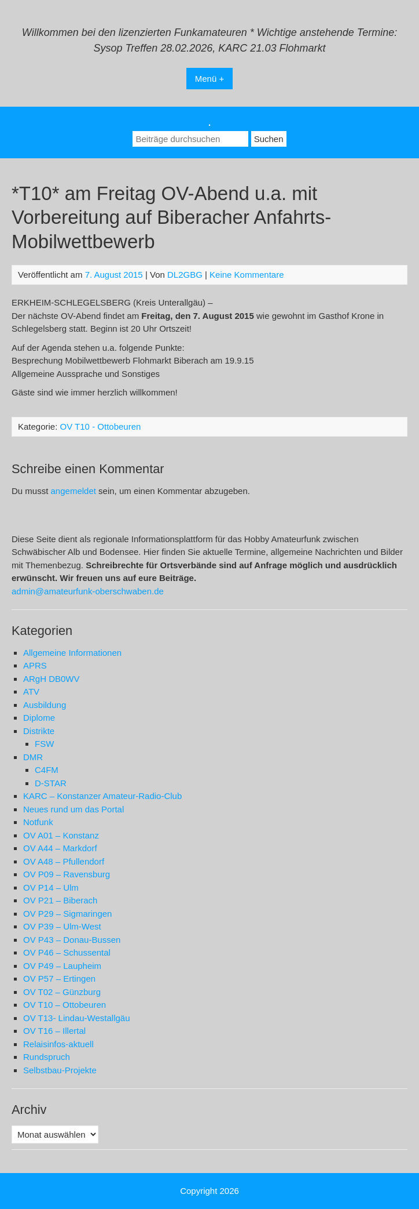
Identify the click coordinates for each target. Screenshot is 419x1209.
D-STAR (51, 783)
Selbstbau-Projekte (60, 1070)
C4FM (46, 770)
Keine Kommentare (247, 274)
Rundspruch (46, 1057)
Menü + (209, 78)
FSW (44, 744)
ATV (31, 691)
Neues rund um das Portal (73, 809)
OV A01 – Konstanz (61, 835)
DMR (33, 757)
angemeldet (73, 491)
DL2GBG (185, 274)
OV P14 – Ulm (51, 887)
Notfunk (38, 822)
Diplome (39, 718)
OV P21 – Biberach (60, 900)
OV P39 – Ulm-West (62, 926)
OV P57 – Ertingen (59, 978)
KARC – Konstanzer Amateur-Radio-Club (102, 796)
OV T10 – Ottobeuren (64, 1005)
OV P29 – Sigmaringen (67, 913)
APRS (35, 665)
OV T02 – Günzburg (62, 992)
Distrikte (38, 731)
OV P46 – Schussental (67, 952)
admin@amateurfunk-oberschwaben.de (88, 591)
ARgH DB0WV (51, 679)
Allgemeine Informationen (72, 653)
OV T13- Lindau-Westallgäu (76, 1018)
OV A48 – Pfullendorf (63, 861)
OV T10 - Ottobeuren (100, 426)
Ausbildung (44, 705)
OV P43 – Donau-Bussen (71, 940)
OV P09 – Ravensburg (66, 874)
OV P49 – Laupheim (62, 966)
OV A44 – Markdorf (60, 848)
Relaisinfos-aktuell (58, 1044)
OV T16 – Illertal (54, 1031)
